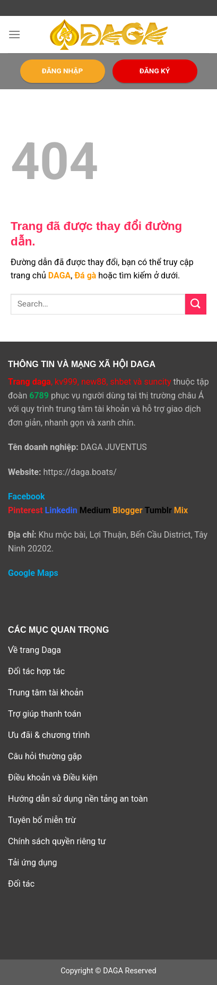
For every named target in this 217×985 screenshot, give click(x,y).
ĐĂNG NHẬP (62, 70)
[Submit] (195, 304)
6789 (39, 395)
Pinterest (25, 510)
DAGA (59, 275)
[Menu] (14, 34)
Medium (95, 510)
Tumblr (158, 510)
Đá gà (85, 275)
